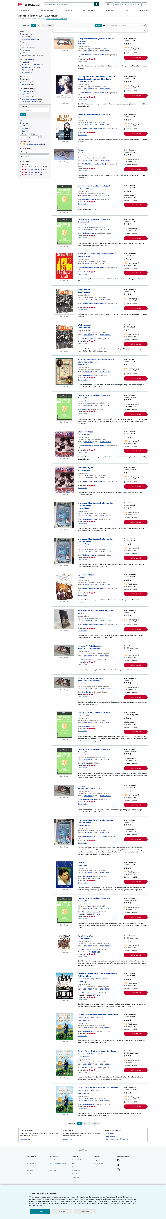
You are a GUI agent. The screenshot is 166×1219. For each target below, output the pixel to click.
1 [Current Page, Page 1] (33, 25)
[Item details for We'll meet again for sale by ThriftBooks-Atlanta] (64, 337)
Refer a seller (52, 1170)
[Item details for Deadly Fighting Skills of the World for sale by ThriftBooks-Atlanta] (64, 231)
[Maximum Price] (35, 136)
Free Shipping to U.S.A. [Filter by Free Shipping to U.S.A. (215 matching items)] (32, 144)
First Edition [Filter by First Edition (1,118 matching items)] (27, 91)
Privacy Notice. (40, 1205)
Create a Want (25, 1139)
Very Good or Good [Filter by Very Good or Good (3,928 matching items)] (30, 67)
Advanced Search (24, 11)
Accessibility (75, 1181)
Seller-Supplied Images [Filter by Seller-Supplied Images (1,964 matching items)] (31, 99)
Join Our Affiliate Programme (57, 1163)
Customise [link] (85, 1212)
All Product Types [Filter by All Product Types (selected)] (27, 34)
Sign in (117, 4)
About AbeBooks (77, 1160)
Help (144, 4)
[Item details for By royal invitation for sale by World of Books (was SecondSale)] (64, 587)
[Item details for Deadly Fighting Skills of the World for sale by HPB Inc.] (64, 761)
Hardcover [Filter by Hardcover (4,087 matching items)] (27, 82)
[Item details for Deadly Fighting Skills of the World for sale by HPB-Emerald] (64, 724)
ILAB (98, 878)
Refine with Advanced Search (56, 19)
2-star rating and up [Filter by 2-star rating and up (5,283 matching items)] (34, 167)
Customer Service (99, 1163)
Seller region (25, 152)
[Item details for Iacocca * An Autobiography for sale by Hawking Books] (64, 683)
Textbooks (109, 11)
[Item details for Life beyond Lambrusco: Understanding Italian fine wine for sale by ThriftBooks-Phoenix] (64, 515)
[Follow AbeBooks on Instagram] (118, 1170)
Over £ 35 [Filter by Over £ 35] (24, 131)
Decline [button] (62, 1212)
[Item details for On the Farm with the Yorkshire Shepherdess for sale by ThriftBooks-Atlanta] (64, 1026)
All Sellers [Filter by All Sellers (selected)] (25, 164)
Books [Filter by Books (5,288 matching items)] (25, 37)
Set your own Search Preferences (117, 1139)
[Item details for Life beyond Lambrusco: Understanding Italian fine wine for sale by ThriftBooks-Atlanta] (64, 551)
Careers (74, 1167)
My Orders (30, 1170)
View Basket (30, 1174)
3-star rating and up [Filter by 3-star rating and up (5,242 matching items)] (34, 169)
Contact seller (82, 61)
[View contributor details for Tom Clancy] (82, 982)
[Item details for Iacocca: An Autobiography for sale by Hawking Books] (64, 650)
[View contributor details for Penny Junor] (82, 865)
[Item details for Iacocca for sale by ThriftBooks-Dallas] (64, 790)
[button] (145, 31)
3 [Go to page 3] (43, 25)
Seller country (25, 156)
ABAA (94, 878)
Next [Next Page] (49, 25)
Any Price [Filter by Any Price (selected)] (24, 123)
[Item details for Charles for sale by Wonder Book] (64, 874)
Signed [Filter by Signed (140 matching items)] (25, 94)
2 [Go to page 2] (38, 25)
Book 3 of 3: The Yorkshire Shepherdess (91, 1017)
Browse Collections (47, 11)
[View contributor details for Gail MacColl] (82, 364)
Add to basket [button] (136, 58)
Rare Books (68, 11)
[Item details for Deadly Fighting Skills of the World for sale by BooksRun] (64, 407)
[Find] (96, 4)
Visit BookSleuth (68, 1139)
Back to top (83, 1151)
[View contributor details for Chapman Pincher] (84, 256)
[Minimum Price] (24, 136)
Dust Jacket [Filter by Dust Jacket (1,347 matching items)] (27, 96)
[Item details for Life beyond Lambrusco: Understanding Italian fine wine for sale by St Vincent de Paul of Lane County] (64, 832)
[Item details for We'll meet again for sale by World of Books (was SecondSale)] (64, 301)
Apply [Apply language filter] (23, 114)
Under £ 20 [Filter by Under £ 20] (25, 126)
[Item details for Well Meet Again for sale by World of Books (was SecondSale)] (64, 444)
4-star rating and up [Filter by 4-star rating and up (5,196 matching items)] (34, 172)
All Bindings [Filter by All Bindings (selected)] (25, 79)
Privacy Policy (76, 1170)
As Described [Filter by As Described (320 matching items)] (27, 72)
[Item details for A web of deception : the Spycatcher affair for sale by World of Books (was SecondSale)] (64, 266)
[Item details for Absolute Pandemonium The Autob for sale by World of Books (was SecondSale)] (64, 126)
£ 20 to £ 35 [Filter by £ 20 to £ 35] (25, 128)
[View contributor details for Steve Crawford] (83, 188)
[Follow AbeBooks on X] (118, 1165)
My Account (126, 4)
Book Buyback (53, 1167)
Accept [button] (40, 1212)
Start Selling (143, 11)
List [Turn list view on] (98, 26)
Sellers (126, 11)
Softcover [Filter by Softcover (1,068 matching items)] (26, 84)
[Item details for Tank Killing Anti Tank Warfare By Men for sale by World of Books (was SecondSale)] (64, 619)
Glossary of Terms (112, 1136)
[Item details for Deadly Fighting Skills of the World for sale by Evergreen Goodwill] (64, 198)
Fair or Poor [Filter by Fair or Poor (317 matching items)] (26, 70)
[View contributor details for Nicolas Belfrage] (83, 508)
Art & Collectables (89, 11)
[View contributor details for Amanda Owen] (83, 1020)
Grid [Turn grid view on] (105, 26)
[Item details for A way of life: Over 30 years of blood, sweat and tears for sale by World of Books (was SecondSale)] (64, 43)
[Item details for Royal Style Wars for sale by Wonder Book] (64, 943)
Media (73, 1163)
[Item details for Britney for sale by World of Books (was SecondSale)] (64, 154)
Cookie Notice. (81, 1203)
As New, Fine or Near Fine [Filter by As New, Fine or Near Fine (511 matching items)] (31, 65)
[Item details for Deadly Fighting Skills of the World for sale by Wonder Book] (64, 910)
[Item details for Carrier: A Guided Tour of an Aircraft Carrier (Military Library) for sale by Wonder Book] (64, 985)
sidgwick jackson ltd (36, 19)
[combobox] (69, 4)
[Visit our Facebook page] (118, 1160)
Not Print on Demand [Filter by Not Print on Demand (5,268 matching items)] (30, 101)
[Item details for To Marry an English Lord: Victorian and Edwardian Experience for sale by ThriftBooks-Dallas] (64, 371)
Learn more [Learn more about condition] (31, 59)
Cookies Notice (76, 1177)
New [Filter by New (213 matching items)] (24, 62)
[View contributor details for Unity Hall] (81, 577)
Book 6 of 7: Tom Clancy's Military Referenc (92, 979)
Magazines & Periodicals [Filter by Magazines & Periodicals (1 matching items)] (30, 39)
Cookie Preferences (77, 1174)
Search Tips (110, 1133)
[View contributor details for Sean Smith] (82, 153)
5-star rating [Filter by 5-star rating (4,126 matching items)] (32, 175)
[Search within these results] (100, 31)
